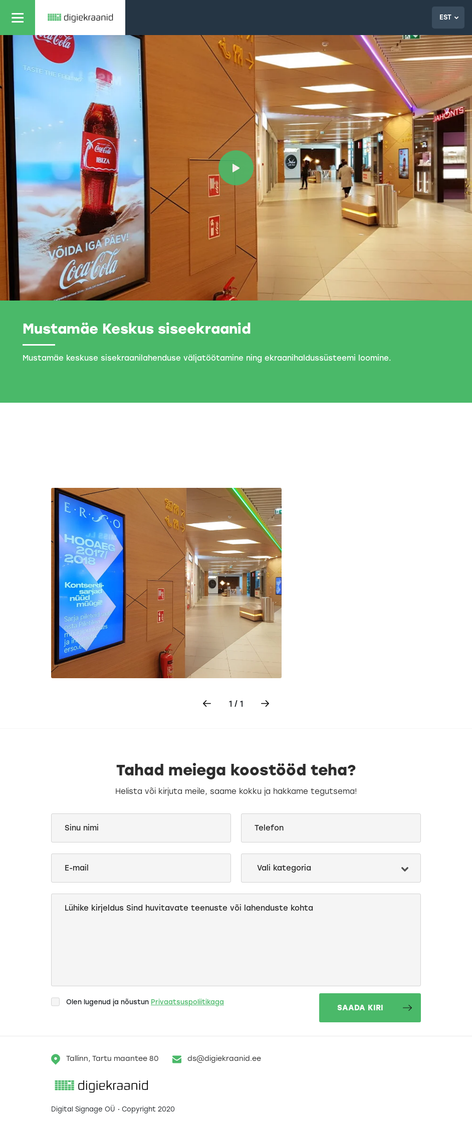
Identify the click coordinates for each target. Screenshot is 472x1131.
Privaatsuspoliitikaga (187, 1002)
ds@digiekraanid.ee (216, 1059)
